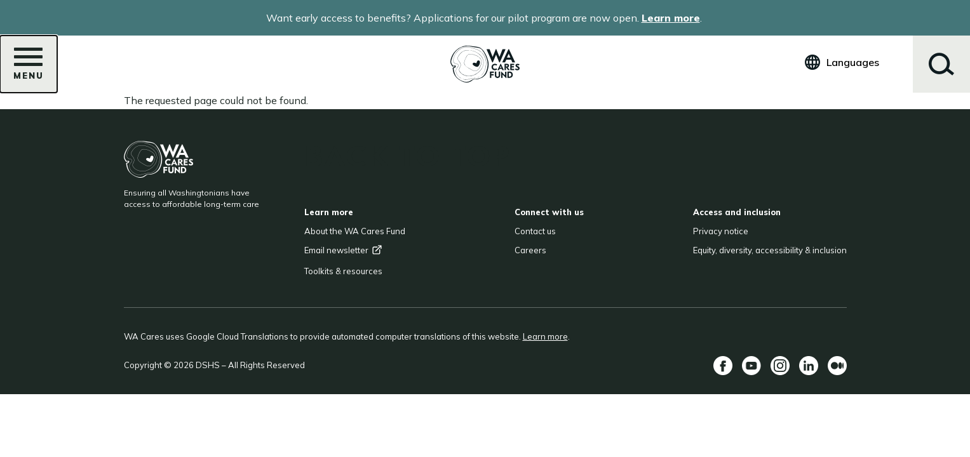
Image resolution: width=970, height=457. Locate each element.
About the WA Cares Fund (354, 231)
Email (343, 250)
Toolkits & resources (343, 271)
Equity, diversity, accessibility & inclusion (770, 250)
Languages (852, 62)
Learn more (671, 17)
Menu (28, 68)
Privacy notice (720, 231)
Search (941, 64)
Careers (530, 250)
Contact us (535, 231)
